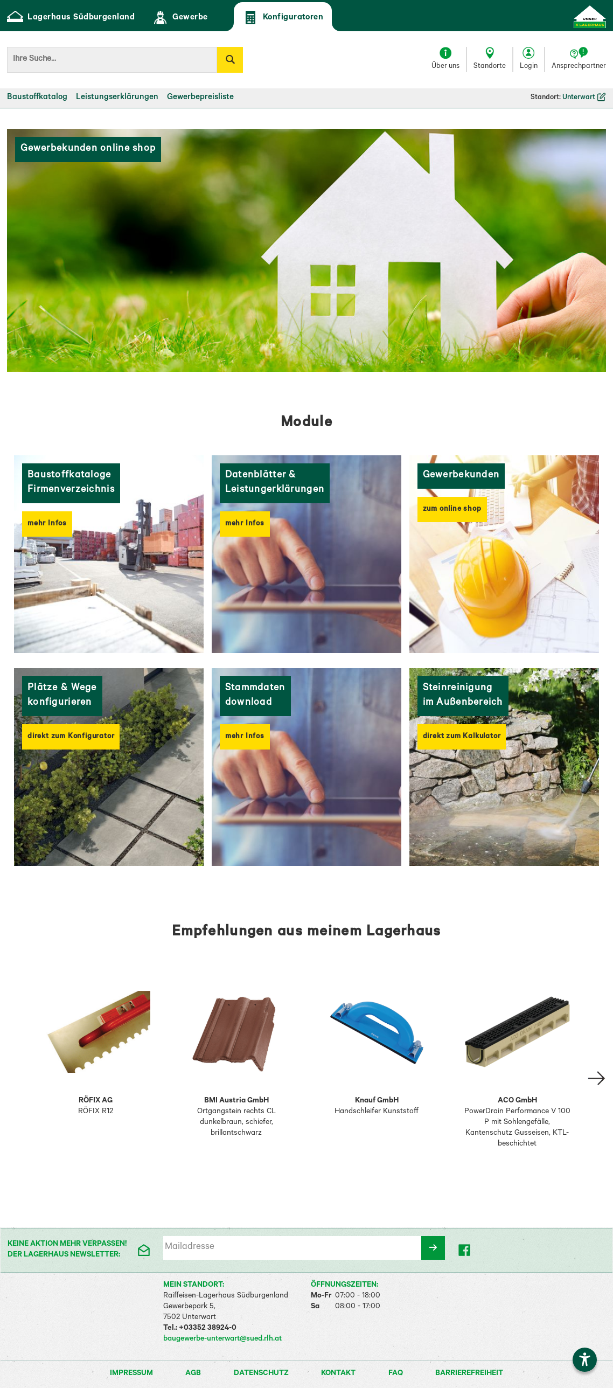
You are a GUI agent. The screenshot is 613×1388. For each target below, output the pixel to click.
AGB (194, 1374)
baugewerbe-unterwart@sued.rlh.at (222, 1339)
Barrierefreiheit (469, 1374)
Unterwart (584, 98)
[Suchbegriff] (112, 60)
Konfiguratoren (283, 17)
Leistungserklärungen (117, 97)
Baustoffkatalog (37, 97)
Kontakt (339, 1374)
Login (529, 67)
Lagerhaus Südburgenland (71, 17)
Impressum (132, 1374)
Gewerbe (179, 17)
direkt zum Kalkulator (462, 737)
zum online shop (452, 509)
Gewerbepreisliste (200, 97)
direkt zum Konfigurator (70, 737)
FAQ (396, 1374)
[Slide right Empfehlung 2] (597, 1078)
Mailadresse (189, 1248)
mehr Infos (47, 524)
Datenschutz (262, 1374)
